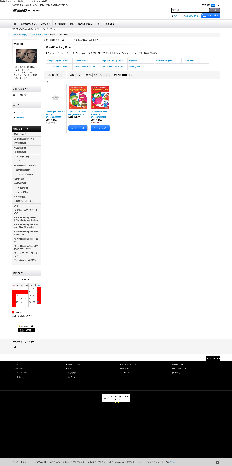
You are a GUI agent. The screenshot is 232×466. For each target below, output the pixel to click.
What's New (124, 368)
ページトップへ (214, 358)
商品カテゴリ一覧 (74, 364)
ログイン (177, 16)
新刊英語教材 (72, 373)
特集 (69, 368)
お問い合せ (176, 373)
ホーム (17, 364)
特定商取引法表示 (178, 364)
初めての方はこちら (179, 368)
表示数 (51, 75)
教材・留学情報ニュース (129, 364)
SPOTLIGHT (124, 373)
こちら (172, 462)
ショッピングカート (22, 373)
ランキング (72, 377)
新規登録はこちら (191, 16)
